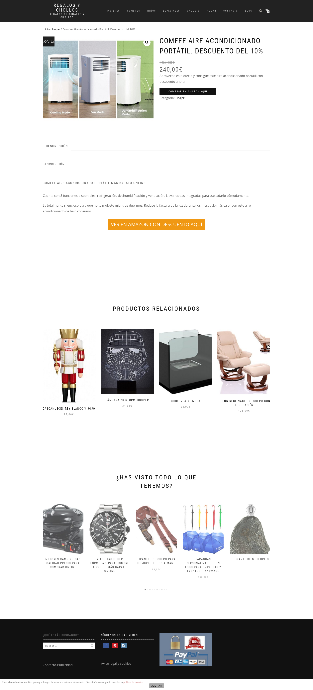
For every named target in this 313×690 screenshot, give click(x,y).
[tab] (57, 146)
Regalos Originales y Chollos (67, 16)
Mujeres (113, 11)
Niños (151, 11)
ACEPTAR (156, 686)
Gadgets (193, 11)
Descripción (57, 146)
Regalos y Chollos (67, 8)
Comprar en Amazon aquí (187, 91)
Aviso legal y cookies (116, 662)
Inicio (46, 29)
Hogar (211, 11)
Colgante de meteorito (250, 558)
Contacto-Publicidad (58, 663)
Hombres (133, 11)
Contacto (230, 11)
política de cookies (133, 682)
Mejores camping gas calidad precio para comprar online (63, 561)
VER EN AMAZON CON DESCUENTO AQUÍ (156, 224)
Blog (248, 11)
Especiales (171, 11)
